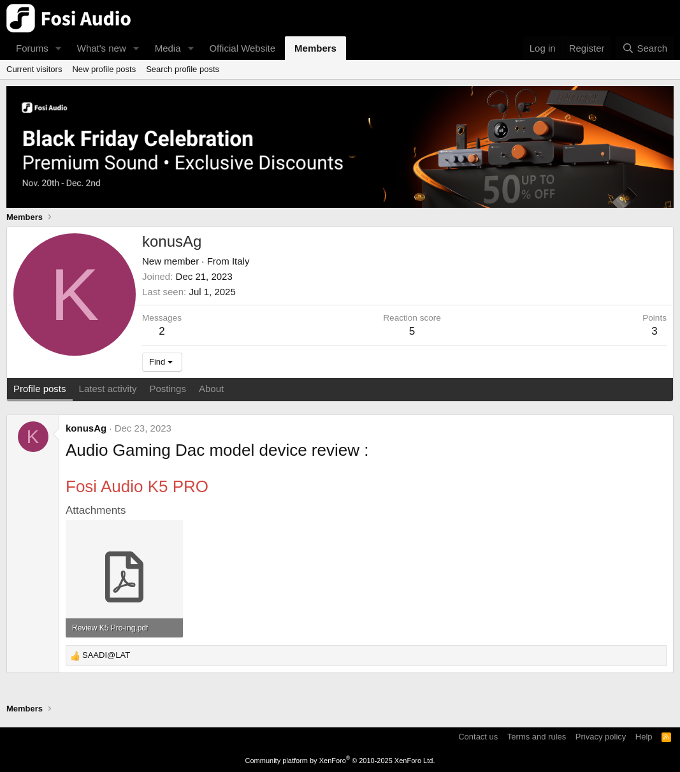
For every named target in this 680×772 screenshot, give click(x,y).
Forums (32, 48)
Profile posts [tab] (39, 388)
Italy (241, 261)
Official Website (242, 48)
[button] (59, 48)
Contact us (478, 736)
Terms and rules (536, 736)
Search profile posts (182, 69)
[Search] (645, 48)
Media (168, 48)
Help (644, 736)
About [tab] (211, 388)
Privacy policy (600, 736)
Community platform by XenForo (340, 760)
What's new (101, 48)
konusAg (86, 428)
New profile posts (104, 69)
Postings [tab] (167, 388)
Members (315, 48)
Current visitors (34, 69)
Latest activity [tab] (108, 388)
